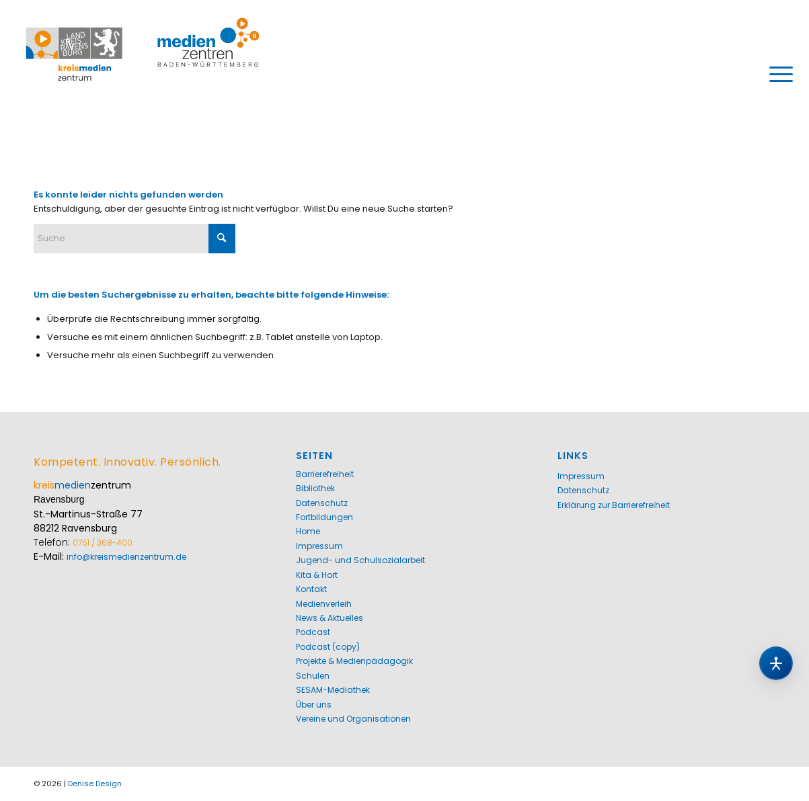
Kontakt (311, 589)
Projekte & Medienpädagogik (354, 661)
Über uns (314, 704)
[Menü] (777, 74)
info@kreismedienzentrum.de (126, 556)
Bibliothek (315, 488)
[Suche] (134, 238)
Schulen (313, 675)
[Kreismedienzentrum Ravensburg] (143, 74)
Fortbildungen (324, 517)
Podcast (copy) (328, 646)
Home (308, 531)
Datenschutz (322, 503)
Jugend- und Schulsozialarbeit (360, 560)
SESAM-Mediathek (333, 689)
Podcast (313, 632)
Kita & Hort (317, 575)
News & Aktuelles (329, 618)
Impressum (319, 546)
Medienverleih (324, 603)
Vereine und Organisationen (353, 718)
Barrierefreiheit (325, 474)
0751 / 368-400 (102, 542)
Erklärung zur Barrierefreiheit (613, 505)
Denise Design (95, 783)
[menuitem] (777, 74)
